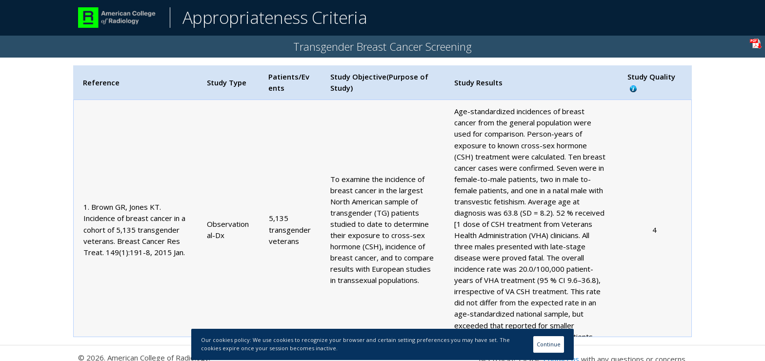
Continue (549, 344)
